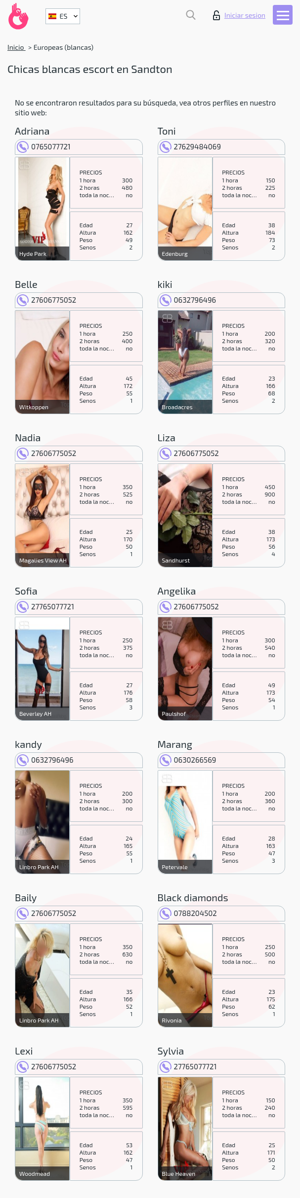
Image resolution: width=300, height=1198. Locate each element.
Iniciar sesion (239, 15)
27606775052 (46, 299)
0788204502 (188, 913)
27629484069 (190, 146)
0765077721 (44, 146)
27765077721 (45, 606)
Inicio (16, 47)
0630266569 (188, 759)
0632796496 (188, 299)
